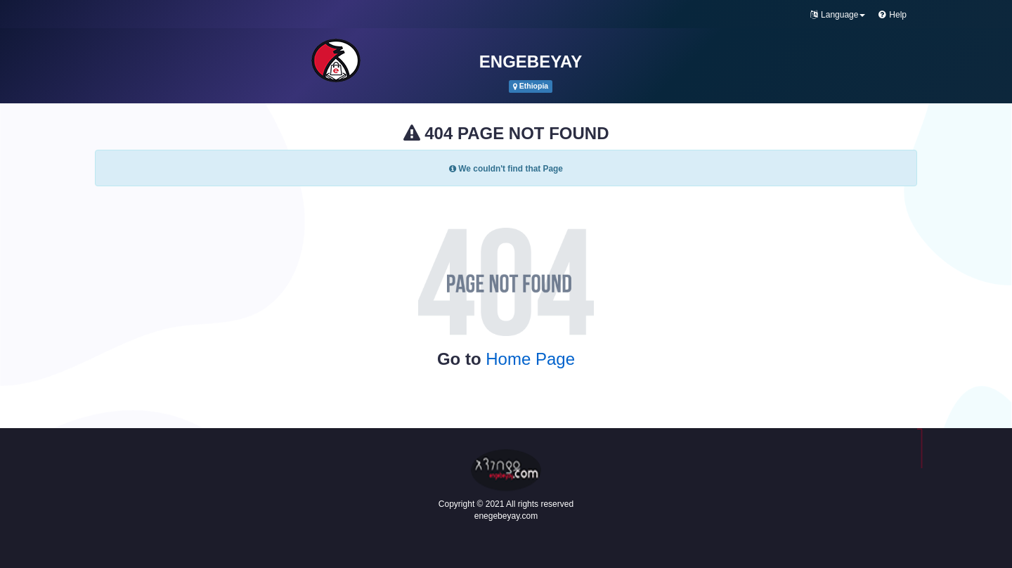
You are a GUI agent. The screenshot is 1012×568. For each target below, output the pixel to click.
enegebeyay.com (506, 516)
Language (837, 15)
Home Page (530, 358)
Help (892, 15)
